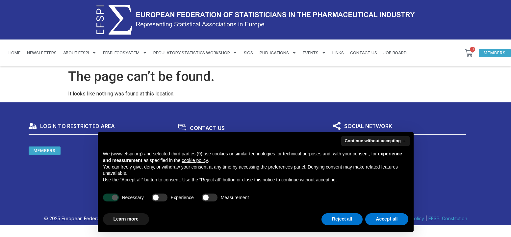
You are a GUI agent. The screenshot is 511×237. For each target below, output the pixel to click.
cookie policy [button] (195, 160)
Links (338, 52)
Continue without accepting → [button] (375, 140)
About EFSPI (79, 53)
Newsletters (42, 52)
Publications (278, 53)
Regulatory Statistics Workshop (195, 53)
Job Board (394, 52)
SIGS (248, 52)
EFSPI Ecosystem (125, 53)
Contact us (363, 52)
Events (314, 53)
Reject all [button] (342, 219)
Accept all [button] (386, 219)
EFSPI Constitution (447, 218)
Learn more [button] (126, 219)
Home (14, 52)
